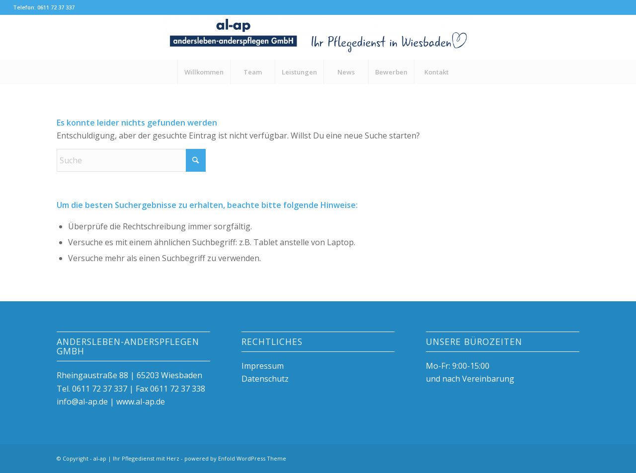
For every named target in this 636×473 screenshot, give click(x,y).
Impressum (262, 365)
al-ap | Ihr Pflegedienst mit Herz (136, 458)
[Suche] (131, 160)
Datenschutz (265, 378)
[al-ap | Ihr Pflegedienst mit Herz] (318, 37)
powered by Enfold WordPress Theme (235, 458)
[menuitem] (203, 72)
